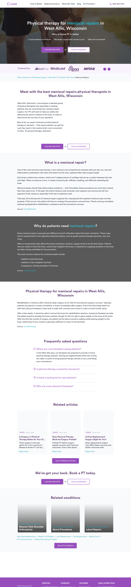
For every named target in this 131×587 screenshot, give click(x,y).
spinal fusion (95, 536)
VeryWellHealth (30, 209)
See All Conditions (65, 546)
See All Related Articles (65, 461)
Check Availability (78, 50)
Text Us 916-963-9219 (65, 5)
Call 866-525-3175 (52, 50)
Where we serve (24, 77)
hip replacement (80, 536)
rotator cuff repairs (46, 536)
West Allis (52, 77)
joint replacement (64, 536)
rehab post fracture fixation (46, 539)
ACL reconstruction (25, 539)
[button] (104, 69)
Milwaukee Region (39, 77)
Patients (22, 432)
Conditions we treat (66, 77)
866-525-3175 (117, 4)
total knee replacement (27, 536)
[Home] (12, 4)
